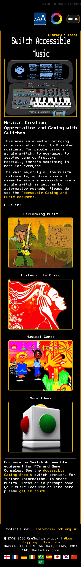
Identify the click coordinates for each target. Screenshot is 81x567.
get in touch (32, 491)
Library (55, 35)
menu (73, 19)
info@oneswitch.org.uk (56, 529)
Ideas (72, 35)
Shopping (29, 542)
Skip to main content (61, 4)
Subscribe (51, 542)
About (69, 538)
